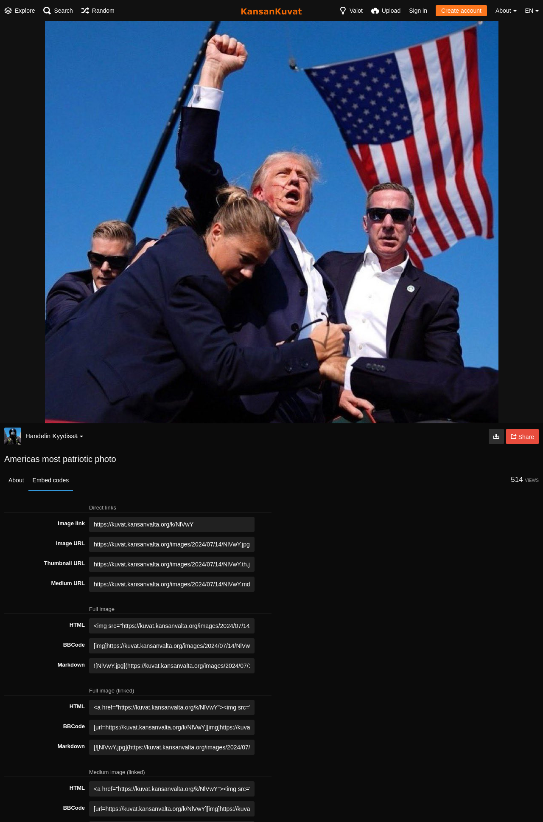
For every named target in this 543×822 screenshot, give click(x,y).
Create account (461, 10)
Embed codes (51, 480)
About (16, 480)
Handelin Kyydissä (54, 435)
